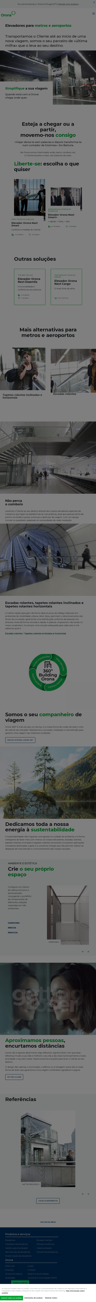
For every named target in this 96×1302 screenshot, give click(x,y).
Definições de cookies (33, 1298)
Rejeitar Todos (51, 1298)
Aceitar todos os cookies (11, 1298)
